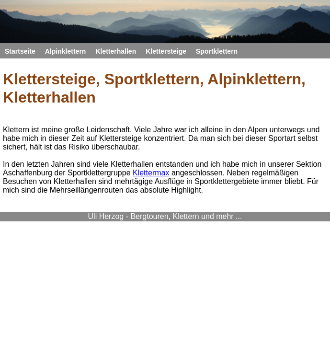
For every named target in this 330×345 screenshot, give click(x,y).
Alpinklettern (65, 51)
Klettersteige (166, 51)
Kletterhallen (115, 51)
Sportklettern (217, 51)
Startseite (20, 51)
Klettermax (151, 173)
